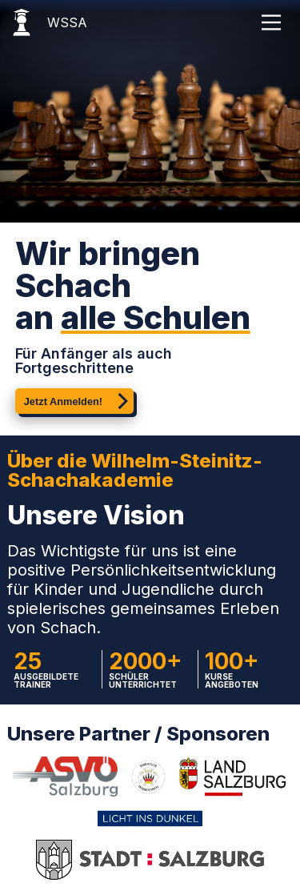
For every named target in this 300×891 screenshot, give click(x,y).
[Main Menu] (271, 22)
